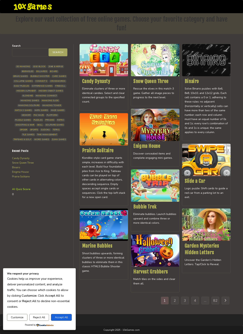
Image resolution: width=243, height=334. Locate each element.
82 (215, 300)
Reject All (39, 317)
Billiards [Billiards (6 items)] (41, 71)
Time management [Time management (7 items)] (47, 134)
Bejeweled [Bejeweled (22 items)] (28, 71)
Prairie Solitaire (98, 150)
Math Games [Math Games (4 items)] (41, 110)
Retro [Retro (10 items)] (60, 120)
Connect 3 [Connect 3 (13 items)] (41, 81)
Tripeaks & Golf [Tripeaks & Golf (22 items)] (22, 139)
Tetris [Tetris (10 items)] (56, 129)
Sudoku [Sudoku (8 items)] (45, 129)
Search (16, 46)
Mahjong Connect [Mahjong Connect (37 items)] (46, 95)
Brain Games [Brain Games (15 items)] (20, 76)
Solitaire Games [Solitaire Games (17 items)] (55, 125)
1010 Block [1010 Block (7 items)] (39, 66)
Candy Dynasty (96, 81)
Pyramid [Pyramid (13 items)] (49, 120)
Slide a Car (195, 181)
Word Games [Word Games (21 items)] (41, 139)
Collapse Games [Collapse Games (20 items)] (23, 81)
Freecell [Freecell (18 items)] (60, 86)
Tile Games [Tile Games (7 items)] (28, 134)
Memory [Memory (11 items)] (26, 115)
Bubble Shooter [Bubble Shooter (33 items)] (40, 76)
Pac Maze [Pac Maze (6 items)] (39, 115)
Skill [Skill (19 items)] (40, 125)
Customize (17, 317)
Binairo (192, 81)
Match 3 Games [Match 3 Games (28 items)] (23, 110)
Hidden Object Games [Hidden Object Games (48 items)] (51, 90)
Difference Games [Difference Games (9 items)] (42, 86)
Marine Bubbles (97, 246)
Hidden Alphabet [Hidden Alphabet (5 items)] (26, 90)
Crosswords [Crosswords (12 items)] (57, 81)
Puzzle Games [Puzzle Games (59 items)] (23, 120)
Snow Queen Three (150, 81)
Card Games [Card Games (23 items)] (59, 76)
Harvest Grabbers (150, 272)
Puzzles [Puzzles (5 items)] (38, 120)
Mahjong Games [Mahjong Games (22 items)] (30, 100)
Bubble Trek (145, 207)
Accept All (61, 317)
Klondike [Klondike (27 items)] (28, 95)
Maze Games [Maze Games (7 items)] (57, 110)
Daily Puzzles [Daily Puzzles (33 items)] (21, 86)
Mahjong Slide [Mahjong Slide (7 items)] (50, 100)
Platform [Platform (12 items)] (52, 115)
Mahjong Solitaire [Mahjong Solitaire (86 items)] (28, 105)
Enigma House (146, 146)
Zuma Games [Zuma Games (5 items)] (59, 139)
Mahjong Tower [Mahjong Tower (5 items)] (51, 105)
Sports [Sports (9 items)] (34, 129)
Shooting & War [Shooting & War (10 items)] (25, 125)
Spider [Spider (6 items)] (23, 129)
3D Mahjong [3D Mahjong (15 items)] (23, 66)
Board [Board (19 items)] (54, 71)
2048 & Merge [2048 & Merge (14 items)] (55, 66)
